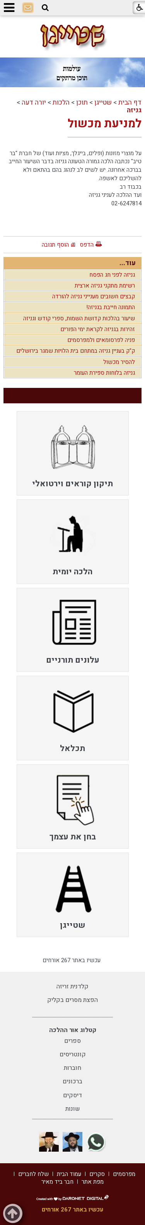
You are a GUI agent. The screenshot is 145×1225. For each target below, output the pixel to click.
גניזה (134, 110)
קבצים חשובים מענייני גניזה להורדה (93, 296)
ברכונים (72, 1081)
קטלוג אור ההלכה (72, 1030)
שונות (72, 1108)
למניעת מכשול (105, 123)
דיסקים (72, 1095)
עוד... (127, 263)
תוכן (82, 102)
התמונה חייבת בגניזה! (110, 307)
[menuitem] (73, 453)
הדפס (87, 244)
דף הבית (130, 102)
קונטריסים (73, 1054)
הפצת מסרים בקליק (72, 1000)
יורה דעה (34, 102)
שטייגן (103, 102)
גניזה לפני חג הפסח (112, 275)
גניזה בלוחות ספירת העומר (104, 373)
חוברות (72, 1068)
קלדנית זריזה (72, 986)
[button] (45, 7)
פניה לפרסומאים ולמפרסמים (101, 340)
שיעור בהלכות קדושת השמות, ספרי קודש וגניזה (79, 318)
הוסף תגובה (55, 244)
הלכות (61, 102)
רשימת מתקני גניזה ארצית (105, 285)
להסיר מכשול (119, 362)
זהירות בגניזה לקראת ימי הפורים (97, 329)
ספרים (72, 1041)
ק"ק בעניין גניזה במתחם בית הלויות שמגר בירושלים (75, 351)
